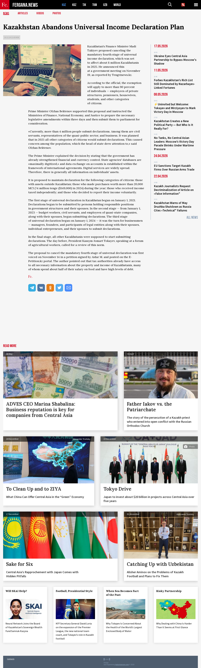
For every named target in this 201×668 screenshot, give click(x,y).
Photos (57, 13)
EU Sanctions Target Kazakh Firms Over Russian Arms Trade (174, 167)
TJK (84, 5)
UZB (105, 5)
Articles (23, 13)
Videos (40, 13)
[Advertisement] (100, 320)
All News (192, 217)
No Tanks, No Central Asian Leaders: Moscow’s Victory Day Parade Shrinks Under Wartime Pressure (174, 143)
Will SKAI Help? (16, 591)
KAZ (64, 5)
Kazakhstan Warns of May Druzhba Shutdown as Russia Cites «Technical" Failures (172, 206)
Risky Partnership (169, 591)
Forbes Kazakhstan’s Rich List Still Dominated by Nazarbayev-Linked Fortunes (174, 83)
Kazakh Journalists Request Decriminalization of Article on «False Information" (174, 189)
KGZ (74, 5)
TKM (94, 5)
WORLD (117, 5)
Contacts (10, 659)
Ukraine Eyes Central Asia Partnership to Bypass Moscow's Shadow (175, 59)
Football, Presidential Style (74, 591)
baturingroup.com (122, 664)
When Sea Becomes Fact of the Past (122, 593)
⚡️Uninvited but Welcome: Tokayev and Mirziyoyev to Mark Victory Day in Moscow (175, 108)
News (6, 13)
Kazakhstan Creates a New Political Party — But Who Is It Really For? (173, 124)
